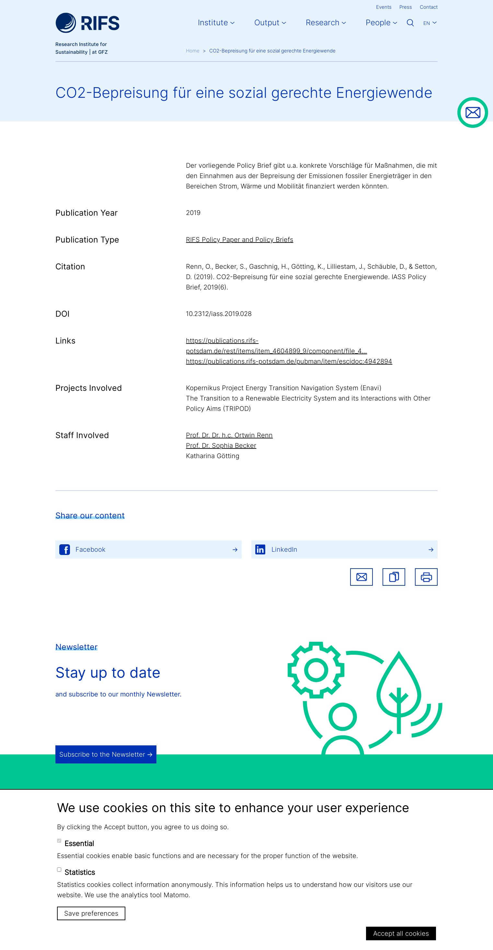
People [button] (378, 22)
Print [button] (426, 577)
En (426, 23)
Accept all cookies (401, 933)
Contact (429, 7)
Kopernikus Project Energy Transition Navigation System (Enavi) (284, 388)
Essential (79, 843)
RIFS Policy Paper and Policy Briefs (239, 239)
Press (405, 7)
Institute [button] (213, 22)
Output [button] (267, 22)
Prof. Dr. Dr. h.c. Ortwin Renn (229, 435)
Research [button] (322, 22)
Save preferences (91, 913)
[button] (394, 577)
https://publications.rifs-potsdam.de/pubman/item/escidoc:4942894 (289, 361)
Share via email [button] (361, 577)
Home (193, 51)
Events (384, 7)
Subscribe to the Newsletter (102, 754)
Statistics (79, 872)
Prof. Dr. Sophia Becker (221, 445)
